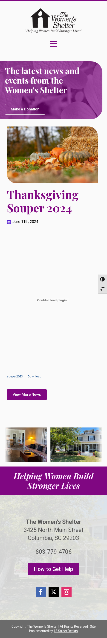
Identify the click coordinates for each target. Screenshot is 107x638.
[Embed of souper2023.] (52, 300)
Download (34, 376)
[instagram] (66, 592)
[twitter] (54, 592)
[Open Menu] (53, 44)
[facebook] (41, 592)
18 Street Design (66, 631)
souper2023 (15, 376)
